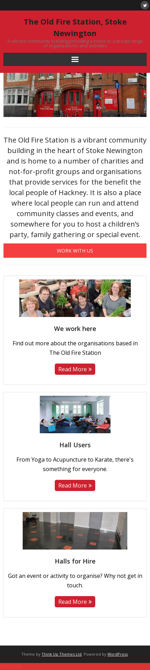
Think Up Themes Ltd (62, 654)
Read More (72, 369)
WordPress (117, 654)
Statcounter (11, 666)
